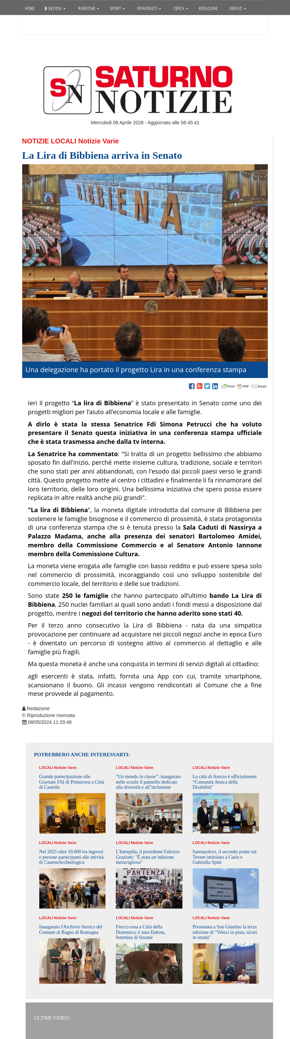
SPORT (117, 8)
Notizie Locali (49, 141)
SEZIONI (54, 8)
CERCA (181, 8)
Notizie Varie (98, 141)
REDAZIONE (208, 8)
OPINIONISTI (149, 8)
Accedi (35, 25)
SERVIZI (238, 8)
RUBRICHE (89, 8)
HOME (30, 8)
